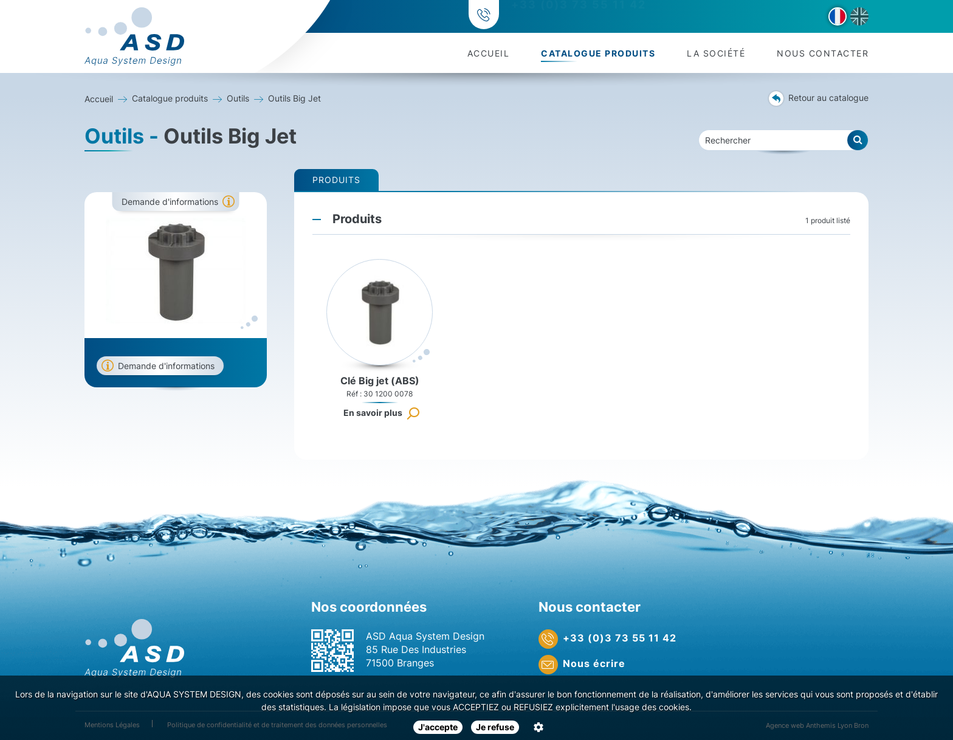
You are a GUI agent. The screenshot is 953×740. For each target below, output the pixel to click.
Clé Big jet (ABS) (379, 381)
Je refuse (495, 727)
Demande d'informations (170, 201)
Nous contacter (823, 53)
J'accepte (438, 727)
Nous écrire (581, 664)
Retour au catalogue (819, 98)
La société (716, 53)
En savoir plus (372, 412)
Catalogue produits (598, 53)
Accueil (488, 53)
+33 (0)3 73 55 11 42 (576, 16)
